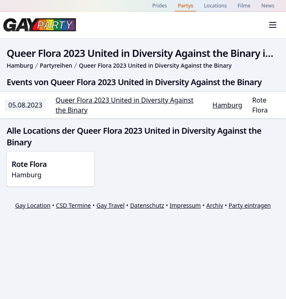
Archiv (214, 205)
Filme (243, 5)
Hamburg (20, 65)
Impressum (185, 205)
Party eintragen (250, 205)
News (268, 5)
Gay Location (33, 205)
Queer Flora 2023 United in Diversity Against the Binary (155, 65)
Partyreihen (56, 65)
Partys (185, 5)
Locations (215, 5)
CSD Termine (73, 205)
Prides (159, 5)
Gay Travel (110, 205)
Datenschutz (147, 205)
